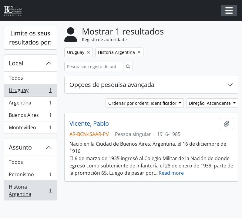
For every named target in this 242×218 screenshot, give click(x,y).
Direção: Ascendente (210, 103)
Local (16, 63)
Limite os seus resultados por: (30, 37)
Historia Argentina (30, 190)
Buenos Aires (30, 116)
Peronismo (30, 176)
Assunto (20, 147)
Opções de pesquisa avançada (111, 85)
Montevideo (30, 129)
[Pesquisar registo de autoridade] (93, 66)
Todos (16, 77)
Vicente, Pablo (89, 123)
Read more (171, 173)
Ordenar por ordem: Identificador (143, 103)
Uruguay (30, 92)
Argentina (30, 104)
